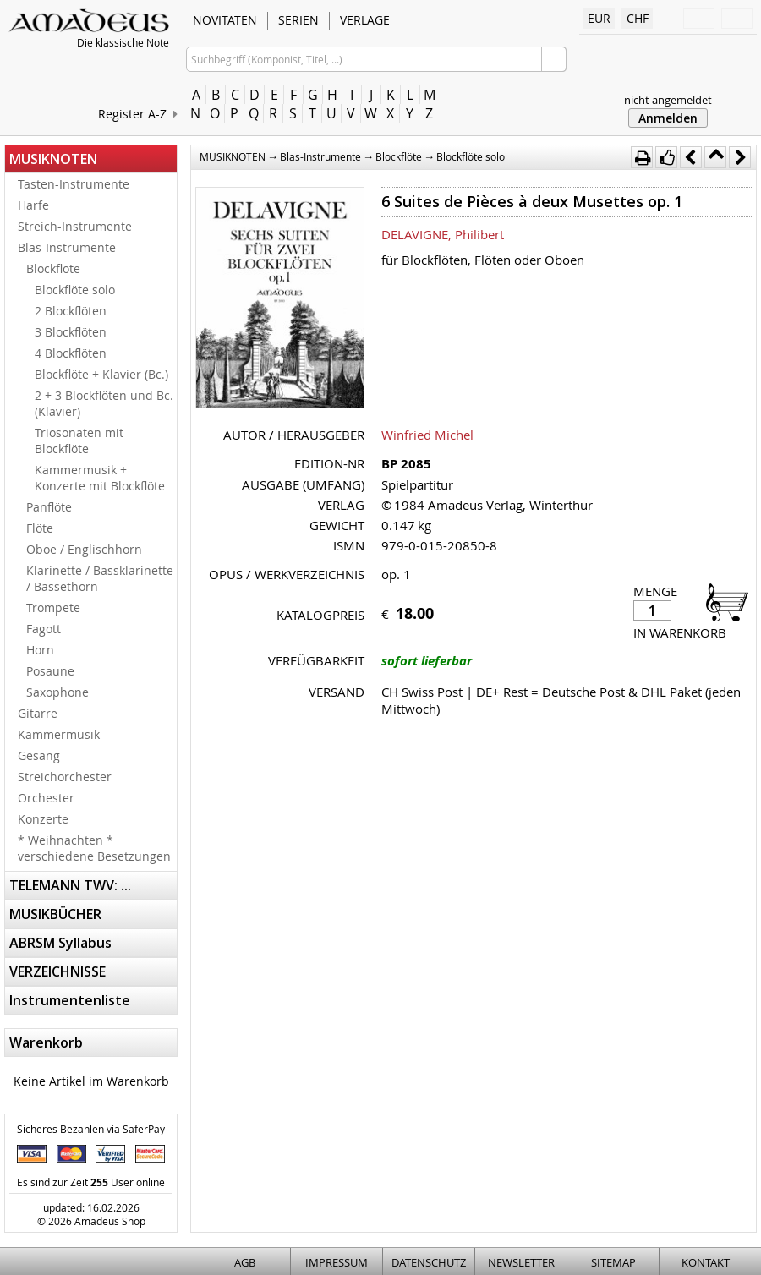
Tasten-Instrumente (73, 184)
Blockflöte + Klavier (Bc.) (101, 374)
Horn (40, 650)
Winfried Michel (427, 434)
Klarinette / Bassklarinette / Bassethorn (99, 578)
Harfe (33, 205)
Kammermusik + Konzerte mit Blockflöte (100, 478)
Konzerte (43, 819)
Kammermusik (59, 734)
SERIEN (298, 20)
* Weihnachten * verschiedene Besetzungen (94, 848)
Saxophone (57, 692)
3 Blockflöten (71, 332)
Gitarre (37, 713)
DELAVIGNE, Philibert (442, 234)
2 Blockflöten (71, 311)
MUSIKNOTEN (53, 159)
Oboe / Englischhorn (84, 549)
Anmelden (668, 118)
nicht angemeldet (668, 99)
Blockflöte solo (75, 290)
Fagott (43, 629)
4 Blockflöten (71, 353)
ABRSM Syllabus (60, 942)
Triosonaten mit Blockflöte (79, 440)
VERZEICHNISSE (57, 971)
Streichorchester (65, 777)
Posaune (50, 671)
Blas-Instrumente (67, 247)
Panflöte (49, 507)
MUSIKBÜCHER (55, 914)
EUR (599, 18)
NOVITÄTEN (225, 20)
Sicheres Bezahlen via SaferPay (91, 1128)
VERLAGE (365, 20)
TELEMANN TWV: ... (70, 885)
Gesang (39, 755)
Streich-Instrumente (75, 226)
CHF (637, 18)
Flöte (39, 528)
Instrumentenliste (69, 1000)
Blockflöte (53, 268)
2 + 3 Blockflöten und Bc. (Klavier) (104, 403)
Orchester (46, 798)
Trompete (53, 607)
